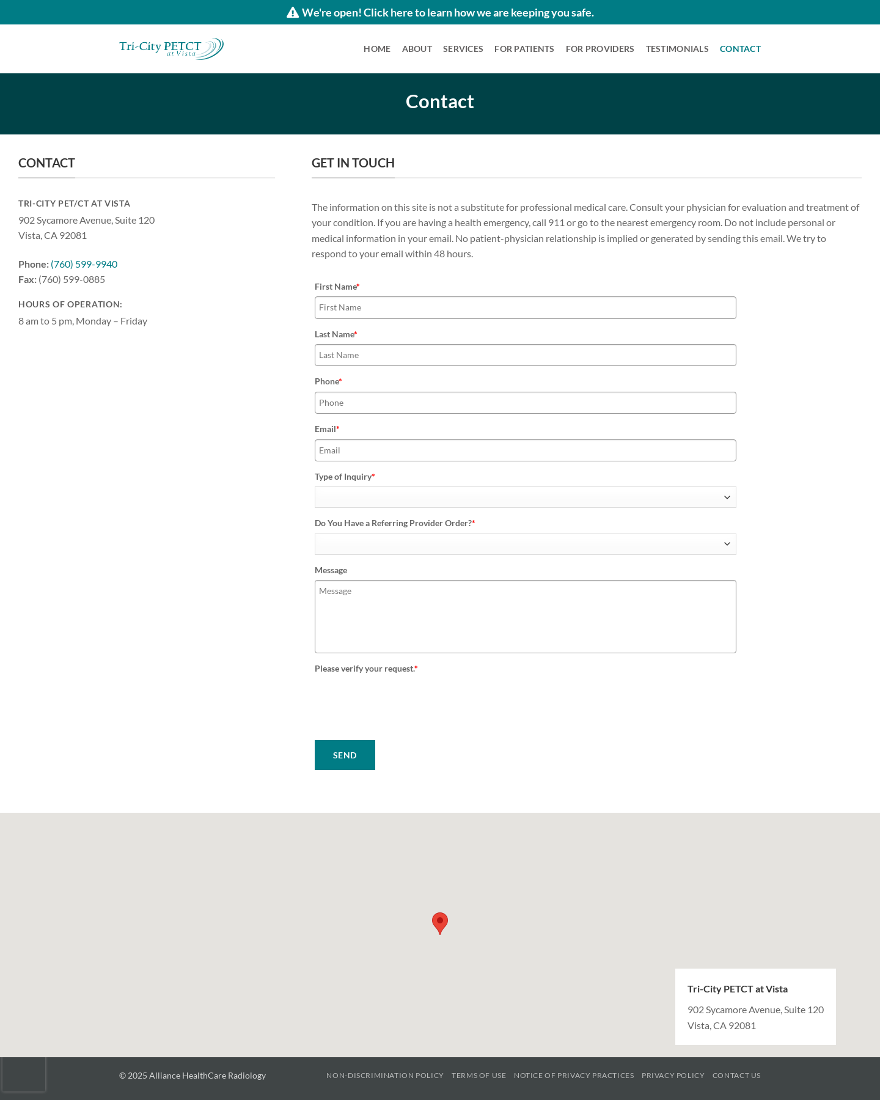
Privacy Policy (673, 1075)
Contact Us (737, 1075)
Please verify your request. (366, 668)
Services (463, 48)
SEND (345, 755)
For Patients (524, 48)
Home (377, 48)
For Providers (600, 48)
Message (331, 570)
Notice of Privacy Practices (574, 1075)
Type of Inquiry (345, 476)
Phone (328, 381)
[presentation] (408, 703)
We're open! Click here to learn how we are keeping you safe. (440, 12)
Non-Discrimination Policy (385, 1075)
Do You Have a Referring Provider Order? (395, 523)
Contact (740, 48)
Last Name (336, 334)
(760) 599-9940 (84, 264)
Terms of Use (479, 1075)
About (417, 48)
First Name (337, 286)
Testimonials (677, 48)
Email (327, 429)
